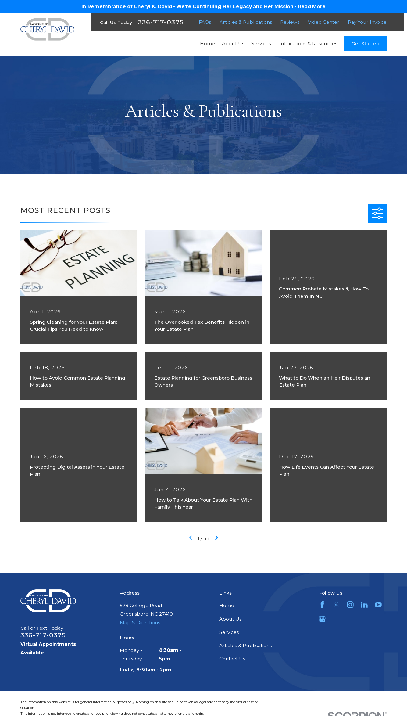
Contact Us (232, 659)
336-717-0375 (161, 22)
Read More (312, 6)
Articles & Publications (246, 22)
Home (226, 605)
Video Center (323, 22)
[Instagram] (350, 604)
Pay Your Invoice (367, 22)
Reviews (289, 22)
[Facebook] (322, 604)
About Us (230, 619)
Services (229, 632)
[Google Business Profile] (322, 619)
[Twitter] (336, 604)
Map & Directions (140, 622)
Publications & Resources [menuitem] (307, 43)
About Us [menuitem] (233, 43)
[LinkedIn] (364, 604)
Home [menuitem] (207, 43)
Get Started (365, 43)
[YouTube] (378, 604)
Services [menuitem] (261, 43)
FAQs (205, 22)
